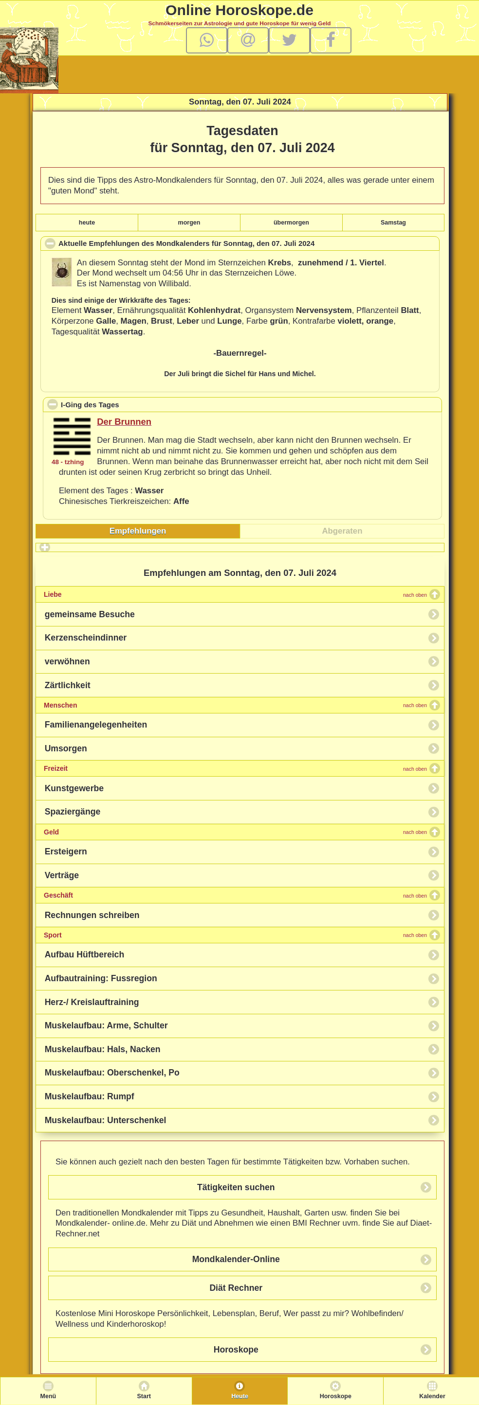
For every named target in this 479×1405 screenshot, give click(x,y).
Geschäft (235, 895)
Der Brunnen (124, 421)
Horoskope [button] (236, 1349)
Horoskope (335, 1396)
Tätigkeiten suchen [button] (236, 1187)
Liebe (235, 594)
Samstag (393, 222)
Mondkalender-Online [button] (236, 1259)
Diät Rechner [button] (235, 1288)
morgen (189, 222)
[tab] (138, 531)
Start (143, 1396)
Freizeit (235, 768)
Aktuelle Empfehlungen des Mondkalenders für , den (201, 245)
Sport (235, 935)
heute (87, 222)
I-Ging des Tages (134, 404)
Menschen (235, 705)
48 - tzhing (68, 462)
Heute (239, 1396)
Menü (48, 1396)
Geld (235, 832)
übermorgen (291, 222)
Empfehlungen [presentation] (138, 531)
